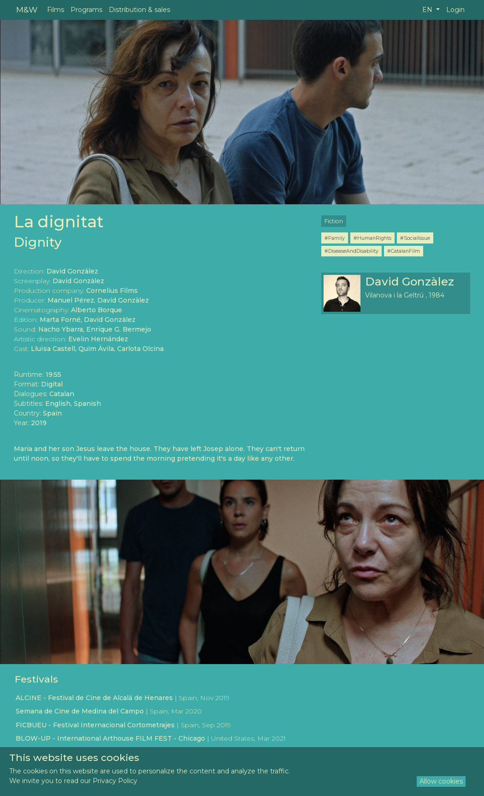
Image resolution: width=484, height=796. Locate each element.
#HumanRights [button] (372, 238)
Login (455, 10)
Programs (86, 10)
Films (55, 10)
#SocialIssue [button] (415, 238)
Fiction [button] (334, 221)
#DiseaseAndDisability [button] (351, 251)
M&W (26, 9)
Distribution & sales (139, 10)
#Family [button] (335, 238)
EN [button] (428, 10)
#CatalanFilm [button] (403, 251)
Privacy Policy (115, 781)
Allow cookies (441, 781)
